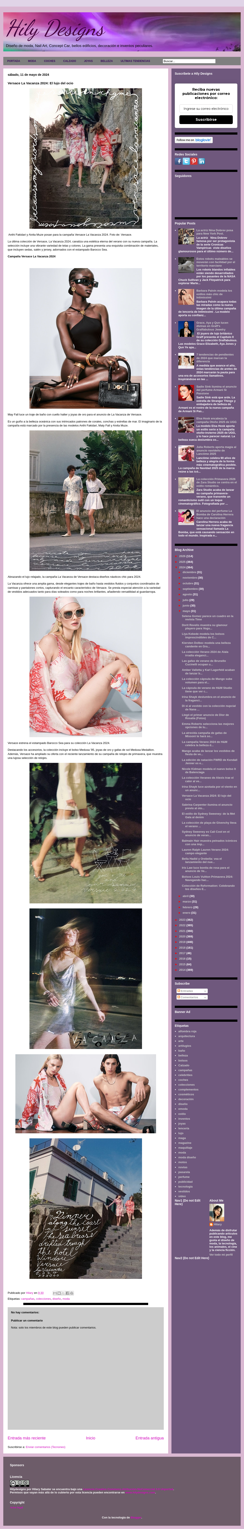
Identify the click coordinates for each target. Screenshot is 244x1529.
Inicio (90, 1438)
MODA (32, 61)
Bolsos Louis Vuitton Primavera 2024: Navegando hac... (207, 878)
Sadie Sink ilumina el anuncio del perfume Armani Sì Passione (216, 390)
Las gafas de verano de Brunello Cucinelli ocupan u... (204, 662)
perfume (183, 1177)
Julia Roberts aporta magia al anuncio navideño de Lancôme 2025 (216, 450)
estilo (182, 1114)
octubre (188, 583)
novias (182, 1167)
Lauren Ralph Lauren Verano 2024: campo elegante (205, 851)
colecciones (43, 1298)
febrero (188, 907)
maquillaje (185, 1147)
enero (187, 912)
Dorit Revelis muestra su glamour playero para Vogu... (204, 626)
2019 (182, 942)
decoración (185, 1099)
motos (182, 1162)
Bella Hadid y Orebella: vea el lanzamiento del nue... (202, 860)
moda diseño (187, 1157)
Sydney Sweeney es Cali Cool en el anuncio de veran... (205, 833)
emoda (183, 1108)
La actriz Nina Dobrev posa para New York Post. (214, 232)
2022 (182, 925)
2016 (182, 958)
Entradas (185, 991)
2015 (182, 964)
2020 (182, 936)
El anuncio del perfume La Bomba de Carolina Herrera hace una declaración (214, 514)
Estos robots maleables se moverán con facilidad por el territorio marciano (215, 262)
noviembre (190, 577)
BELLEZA (107, 61)
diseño (57, 1298)
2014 (182, 969)
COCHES (49, 61)
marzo (187, 901)
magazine (184, 1142)
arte (181, 1041)
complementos (188, 1089)
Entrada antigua (150, 1438)
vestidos (184, 1191)
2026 (182, 556)
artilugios (184, 1045)
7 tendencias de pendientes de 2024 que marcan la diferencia (215, 358)
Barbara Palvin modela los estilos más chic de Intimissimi (214, 294)
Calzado (183, 1065)
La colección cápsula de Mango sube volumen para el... (207, 680)
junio (186, 605)
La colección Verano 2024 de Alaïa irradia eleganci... (205, 653)
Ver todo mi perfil (221, 1254)
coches (183, 1079)
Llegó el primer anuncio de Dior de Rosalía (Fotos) (205, 716)
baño (181, 1050)
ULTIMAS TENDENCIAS (135, 61)
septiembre (191, 588)
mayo (187, 611)
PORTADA (13, 61)
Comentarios (187, 997)
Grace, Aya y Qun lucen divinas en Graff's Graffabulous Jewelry (212, 326)
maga (182, 1138)
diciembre (190, 572)
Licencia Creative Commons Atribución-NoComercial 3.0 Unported (128, 1489)
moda (66, 1298)
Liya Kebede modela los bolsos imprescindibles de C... (203, 635)
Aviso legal (16, 1507)
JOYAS (88, 61)
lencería (183, 1128)
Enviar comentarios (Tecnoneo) (45, 1447)
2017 (182, 953)
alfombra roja (187, 1031)
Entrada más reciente (27, 1438)
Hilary (218, 1224)
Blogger (136, 1517)
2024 (182, 567)
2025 (182, 561)
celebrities (185, 1075)
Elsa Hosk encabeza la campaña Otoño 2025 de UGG (216, 420)
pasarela (184, 1172)
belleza (183, 1055)
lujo (180, 1133)
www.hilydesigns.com (140, 1492)
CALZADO (69, 61)
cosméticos (186, 1094)
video (182, 1196)
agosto (188, 594)
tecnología (185, 1186)
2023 (182, 919)
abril (186, 896)
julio (186, 600)
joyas (182, 1123)
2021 (182, 931)
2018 (182, 947)
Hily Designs (54, 28)
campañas (27, 1298)
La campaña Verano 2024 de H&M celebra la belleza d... (204, 743)
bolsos (183, 1060)
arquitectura (186, 1036)
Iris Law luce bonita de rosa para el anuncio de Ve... (205, 869)
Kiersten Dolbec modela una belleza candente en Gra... (206, 644)
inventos (184, 1118)
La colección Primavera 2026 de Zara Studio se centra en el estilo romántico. (216, 482)
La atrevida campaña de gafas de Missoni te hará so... (204, 734)
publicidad (185, 1181)
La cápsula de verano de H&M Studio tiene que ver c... (207, 689)
